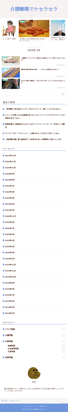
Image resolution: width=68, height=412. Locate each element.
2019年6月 (10, 301)
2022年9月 (10, 174)
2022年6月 (10, 192)
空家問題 (35, 357)
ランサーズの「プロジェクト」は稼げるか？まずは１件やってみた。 (33, 133)
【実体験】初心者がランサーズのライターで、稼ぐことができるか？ (33, 109)
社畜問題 (36, 351)
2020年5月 (10, 240)
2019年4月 (10, 313)
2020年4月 (10, 246)
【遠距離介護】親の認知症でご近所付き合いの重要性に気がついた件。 (34, 139)
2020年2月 (10, 259)
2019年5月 (10, 307)
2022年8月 (10, 180)
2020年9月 (10, 222)
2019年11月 (10, 271)
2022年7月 (10, 186)
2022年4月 (10, 204)
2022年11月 (10, 162)
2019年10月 (10, 277)
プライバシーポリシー (29, 406)
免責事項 (42, 406)
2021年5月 (10, 210)
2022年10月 (10, 168)
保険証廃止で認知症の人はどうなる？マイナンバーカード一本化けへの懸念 (35, 125)
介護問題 (35, 335)
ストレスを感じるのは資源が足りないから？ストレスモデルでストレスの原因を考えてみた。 (35, 116)
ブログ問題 (35, 329)
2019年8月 (10, 289)
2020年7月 (10, 228)
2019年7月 (10, 295)
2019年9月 (10, 283)
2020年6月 (10, 234)
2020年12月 (10, 216)
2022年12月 (10, 156)
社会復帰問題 (36, 349)
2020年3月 (10, 252)
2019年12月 (10, 265)
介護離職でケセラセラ (34, 9)
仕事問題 (35, 341)
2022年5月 (10, 198)
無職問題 (36, 346)
